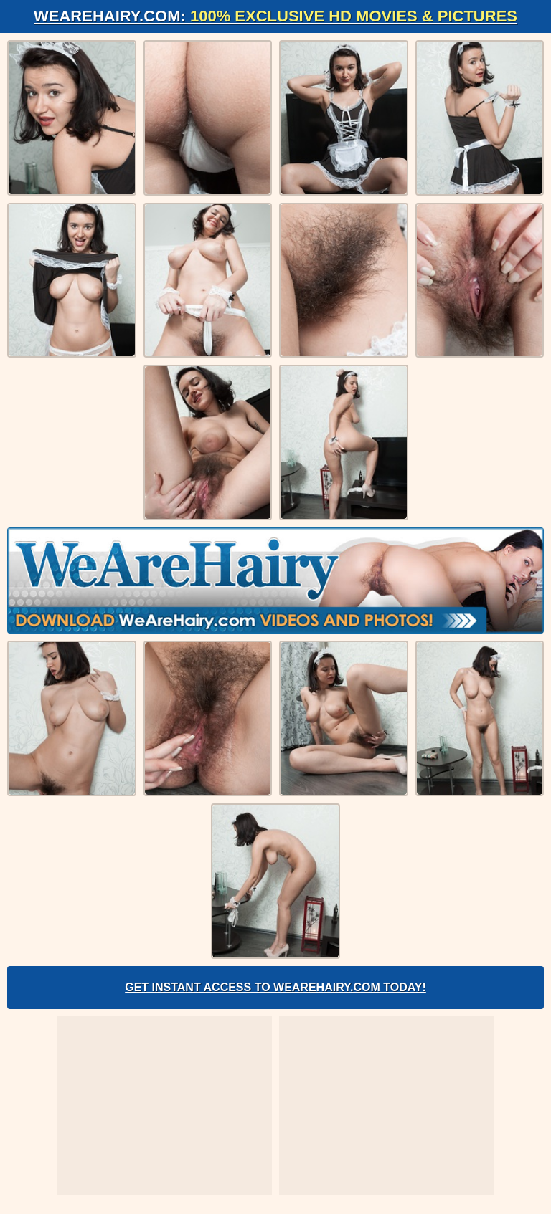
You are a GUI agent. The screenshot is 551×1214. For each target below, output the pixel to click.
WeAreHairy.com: (275, 16)
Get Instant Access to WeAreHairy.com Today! (275, 987)
